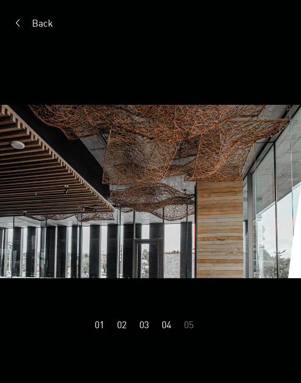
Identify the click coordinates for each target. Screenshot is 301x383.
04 (166, 324)
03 (144, 324)
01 (99, 324)
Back (42, 23)
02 (122, 324)
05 (189, 324)
